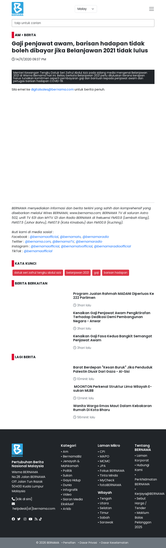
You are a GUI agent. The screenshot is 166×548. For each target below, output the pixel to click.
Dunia (67, 485)
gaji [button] (96, 273)
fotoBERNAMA (110, 485)
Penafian (69, 543)
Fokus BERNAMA (112, 470)
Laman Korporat (142, 458)
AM (18, 35)
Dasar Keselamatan (114, 543)
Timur (104, 512)
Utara (104, 503)
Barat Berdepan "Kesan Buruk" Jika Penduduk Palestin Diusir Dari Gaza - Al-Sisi (113, 369)
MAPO (104, 456)
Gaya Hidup (72, 480)
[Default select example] (86, 9)
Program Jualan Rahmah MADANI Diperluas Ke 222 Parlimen (113, 295)
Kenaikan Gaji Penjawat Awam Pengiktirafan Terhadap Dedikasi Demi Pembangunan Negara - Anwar (111, 317)
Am (65, 451)
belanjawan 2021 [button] (77, 273)
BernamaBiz (72, 456)
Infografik (70, 489)
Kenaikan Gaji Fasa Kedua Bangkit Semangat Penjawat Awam (112, 338)
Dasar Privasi (88, 543)
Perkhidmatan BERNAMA (146, 481)
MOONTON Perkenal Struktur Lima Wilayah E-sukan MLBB (112, 388)
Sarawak (106, 522)
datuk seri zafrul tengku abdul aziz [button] (37, 273)
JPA (103, 466)
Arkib (67, 509)
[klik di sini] (24, 499)
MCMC (105, 461)
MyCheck (107, 480)
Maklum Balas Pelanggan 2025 (143, 519)
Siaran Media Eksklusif (72, 501)
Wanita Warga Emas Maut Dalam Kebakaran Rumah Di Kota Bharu (112, 407)
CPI (102, 451)
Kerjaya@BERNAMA (150, 493)
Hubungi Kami (142, 467)
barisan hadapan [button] (115, 273)
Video (67, 494)
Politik (67, 470)
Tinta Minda (109, 475)
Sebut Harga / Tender (141, 503)
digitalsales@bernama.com (52, 89)
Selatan (106, 508)
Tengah (106, 498)
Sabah (105, 517)
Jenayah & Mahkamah (70, 463)
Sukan (67, 475)
